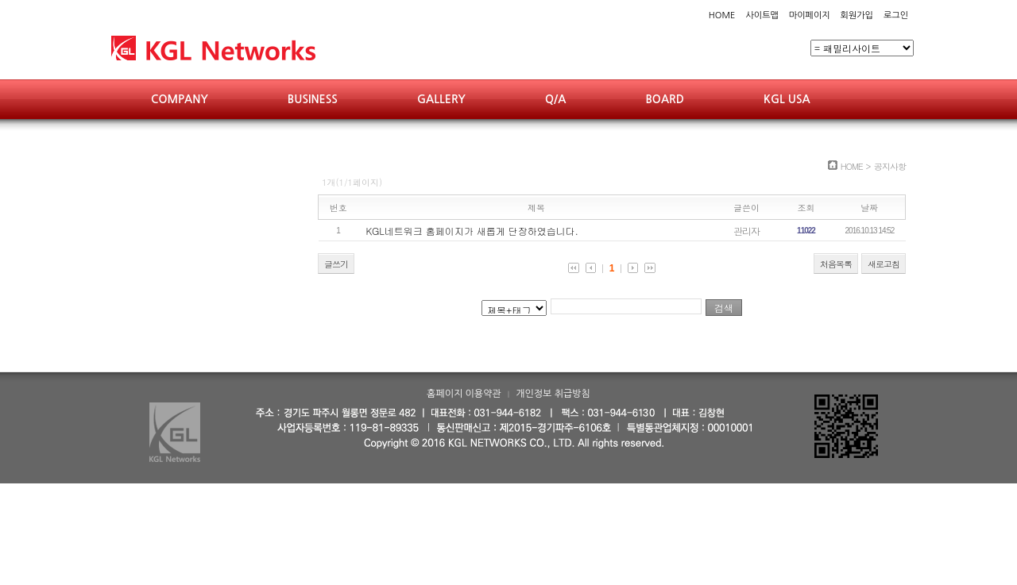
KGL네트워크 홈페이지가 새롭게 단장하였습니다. (472, 230)
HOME (722, 15)
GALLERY (441, 99)
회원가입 (857, 15)
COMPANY (179, 99)
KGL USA (787, 99)
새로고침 (883, 264)
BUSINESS (313, 99)
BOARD (664, 99)
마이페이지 (809, 15)
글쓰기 (336, 264)
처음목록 (836, 264)
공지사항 (890, 166)
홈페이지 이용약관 (464, 393)
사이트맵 (761, 15)
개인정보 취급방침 (553, 393)
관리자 (746, 230)
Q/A (555, 99)
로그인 (896, 15)
